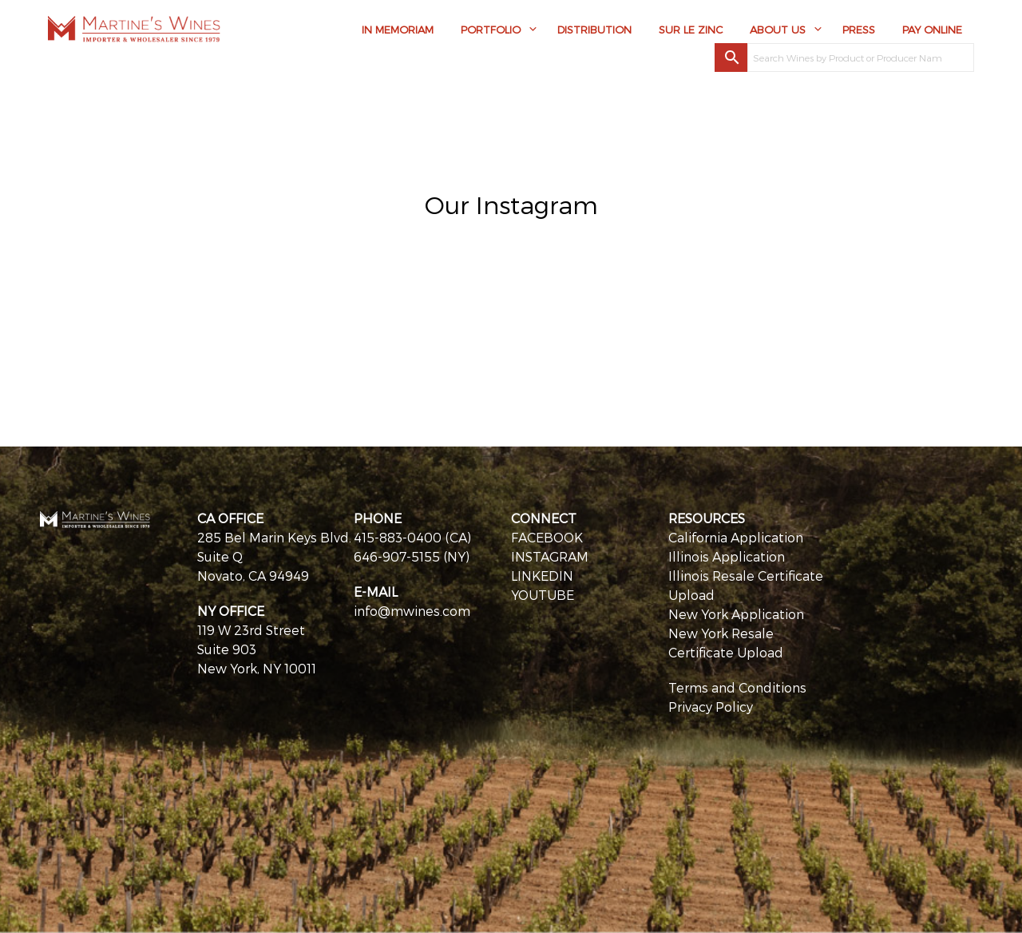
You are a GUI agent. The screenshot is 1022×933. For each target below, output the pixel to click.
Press (858, 29)
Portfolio (491, 29)
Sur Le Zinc (691, 29)
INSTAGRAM (549, 556)
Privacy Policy (710, 706)
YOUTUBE (542, 594)
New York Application (736, 613)
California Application (735, 537)
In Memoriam (398, 29)
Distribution (594, 29)
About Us (778, 29)
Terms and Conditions (737, 687)
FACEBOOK (547, 537)
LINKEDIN (542, 575)
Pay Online (932, 29)
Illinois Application (726, 556)
